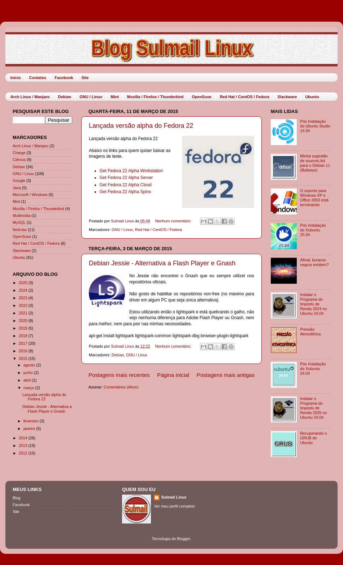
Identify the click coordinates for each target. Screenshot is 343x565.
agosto (29, 365)
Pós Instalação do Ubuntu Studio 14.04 (315, 126)
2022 (24, 305)
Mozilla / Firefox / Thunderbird (155, 97)
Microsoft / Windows (30, 194)
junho (28, 372)
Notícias (20, 229)
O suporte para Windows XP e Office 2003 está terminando (314, 197)
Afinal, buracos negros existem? (314, 262)
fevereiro (31, 421)
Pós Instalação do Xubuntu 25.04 (313, 230)
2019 (24, 328)
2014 (24, 438)
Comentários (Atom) (121, 387)
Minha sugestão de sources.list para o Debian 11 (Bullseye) (315, 163)
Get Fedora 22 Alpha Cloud (126, 184)
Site (85, 77)
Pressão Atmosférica (310, 331)
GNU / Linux (90, 97)
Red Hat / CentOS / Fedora (244, 97)
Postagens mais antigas (226, 375)
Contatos (37, 77)
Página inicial (173, 375)
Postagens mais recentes (119, 375)
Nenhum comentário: (173, 221)
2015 (24, 358)
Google (19, 180)
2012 (24, 453)
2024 (24, 290)
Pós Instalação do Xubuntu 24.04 (313, 368)
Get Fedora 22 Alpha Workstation (131, 170)
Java (17, 188)
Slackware (287, 97)
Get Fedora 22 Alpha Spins (125, 191)
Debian (64, 97)
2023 (24, 298)
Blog (17, 498)
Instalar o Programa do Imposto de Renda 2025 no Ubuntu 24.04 (313, 408)
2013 (24, 445)
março (29, 388)
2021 (24, 313)
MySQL (19, 222)
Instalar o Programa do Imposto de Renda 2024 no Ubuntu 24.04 (313, 304)
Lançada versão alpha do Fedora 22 (141, 125)
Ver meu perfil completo (174, 506)
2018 (24, 336)
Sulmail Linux (173, 497)
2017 (24, 343)
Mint (114, 97)
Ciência (19, 159)
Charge (19, 153)
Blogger (183, 538)
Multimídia (21, 215)
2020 (24, 320)
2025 (24, 283)
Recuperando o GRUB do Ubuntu (313, 438)
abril (27, 380)
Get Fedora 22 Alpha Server (126, 177)
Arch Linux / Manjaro (30, 97)
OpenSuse (201, 97)
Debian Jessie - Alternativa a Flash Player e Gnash (162, 263)
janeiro (29, 428)
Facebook (64, 77)
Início (15, 77)
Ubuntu (312, 97)
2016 (24, 351)
